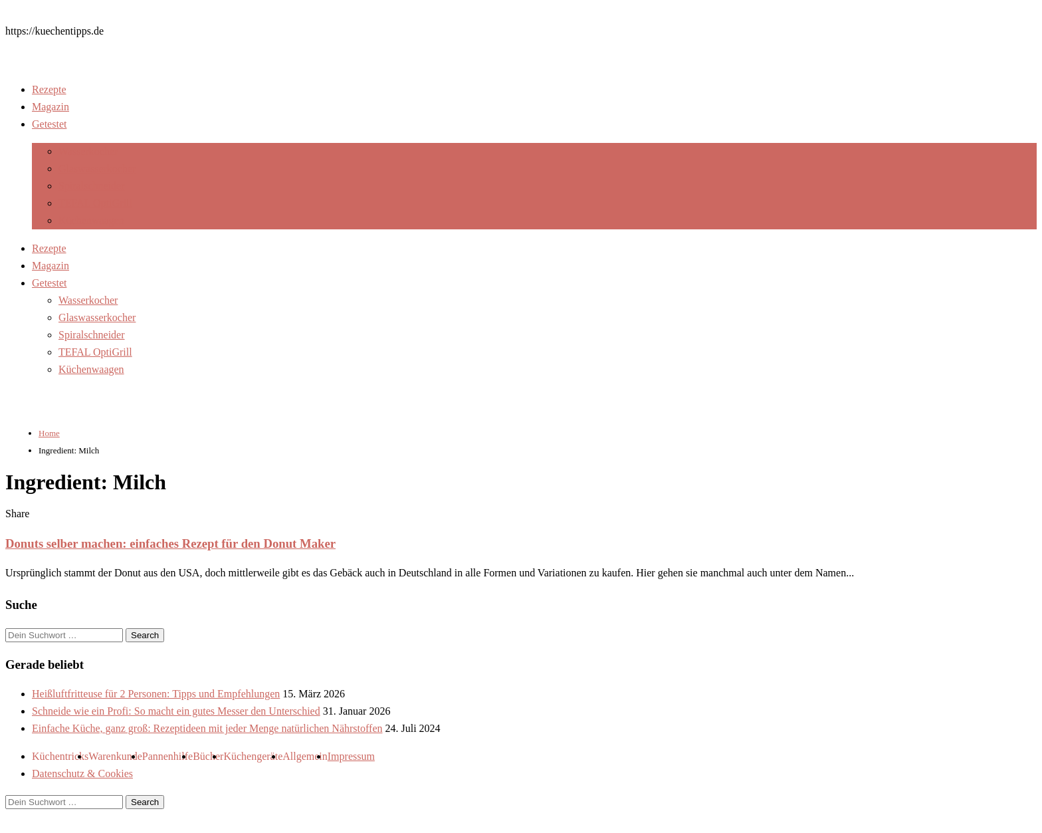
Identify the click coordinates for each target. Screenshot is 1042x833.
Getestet (49, 124)
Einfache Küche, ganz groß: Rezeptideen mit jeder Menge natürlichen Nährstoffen (207, 728)
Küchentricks (60, 756)
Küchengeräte (252, 756)
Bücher (208, 756)
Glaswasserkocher (97, 168)
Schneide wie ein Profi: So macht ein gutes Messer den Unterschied (176, 711)
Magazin (50, 106)
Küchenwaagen (91, 220)
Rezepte (49, 89)
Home (49, 433)
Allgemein (305, 756)
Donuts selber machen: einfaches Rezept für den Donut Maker (170, 543)
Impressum (351, 756)
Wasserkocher (88, 151)
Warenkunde (115, 756)
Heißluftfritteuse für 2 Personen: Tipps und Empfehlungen (156, 693)
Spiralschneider (91, 185)
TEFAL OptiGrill (95, 203)
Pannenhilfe (167, 756)
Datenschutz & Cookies (82, 773)
